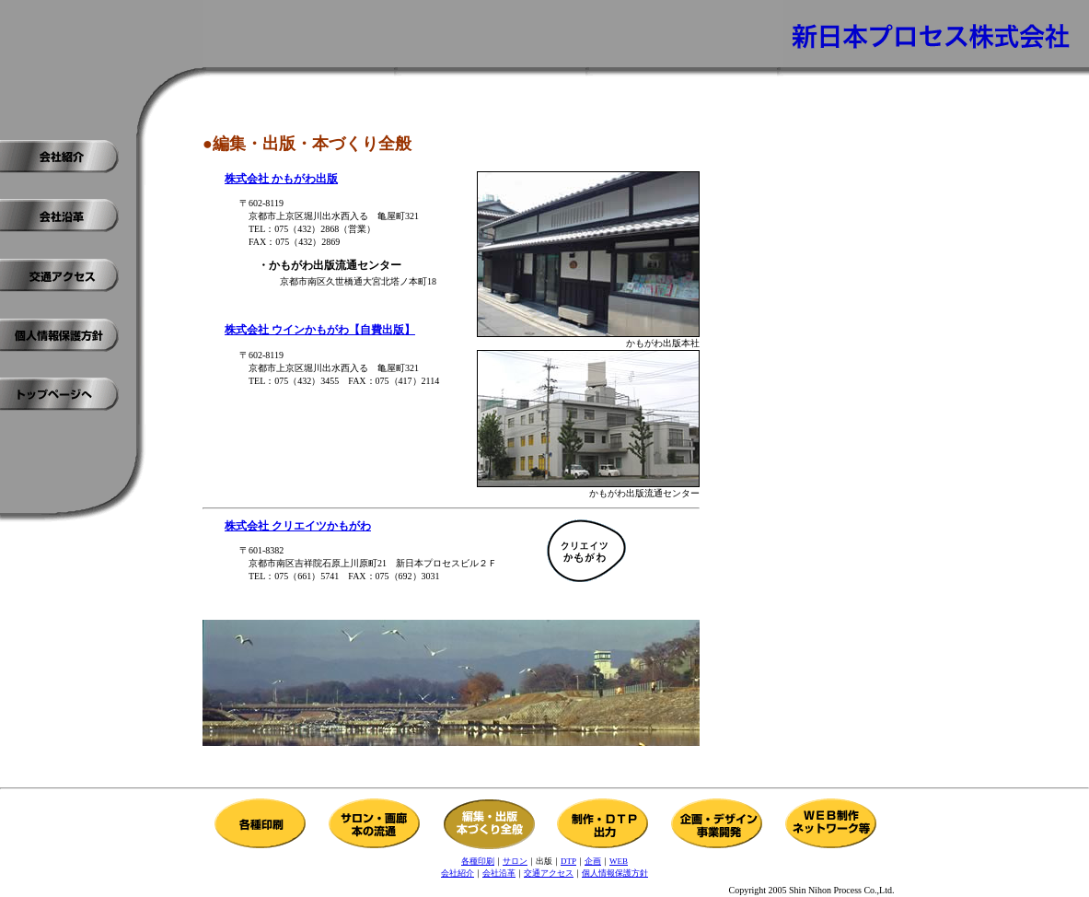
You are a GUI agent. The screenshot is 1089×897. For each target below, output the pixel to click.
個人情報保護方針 (615, 873)
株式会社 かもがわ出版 (281, 178)
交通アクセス (548, 873)
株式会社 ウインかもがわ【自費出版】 (320, 329)
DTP (568, 861)
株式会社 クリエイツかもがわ (298, 525)
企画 (593, 861)
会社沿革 (499, 873)
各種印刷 (477, 861)
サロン (515, 861)
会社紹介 (457, 873)
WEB (618, 861)
